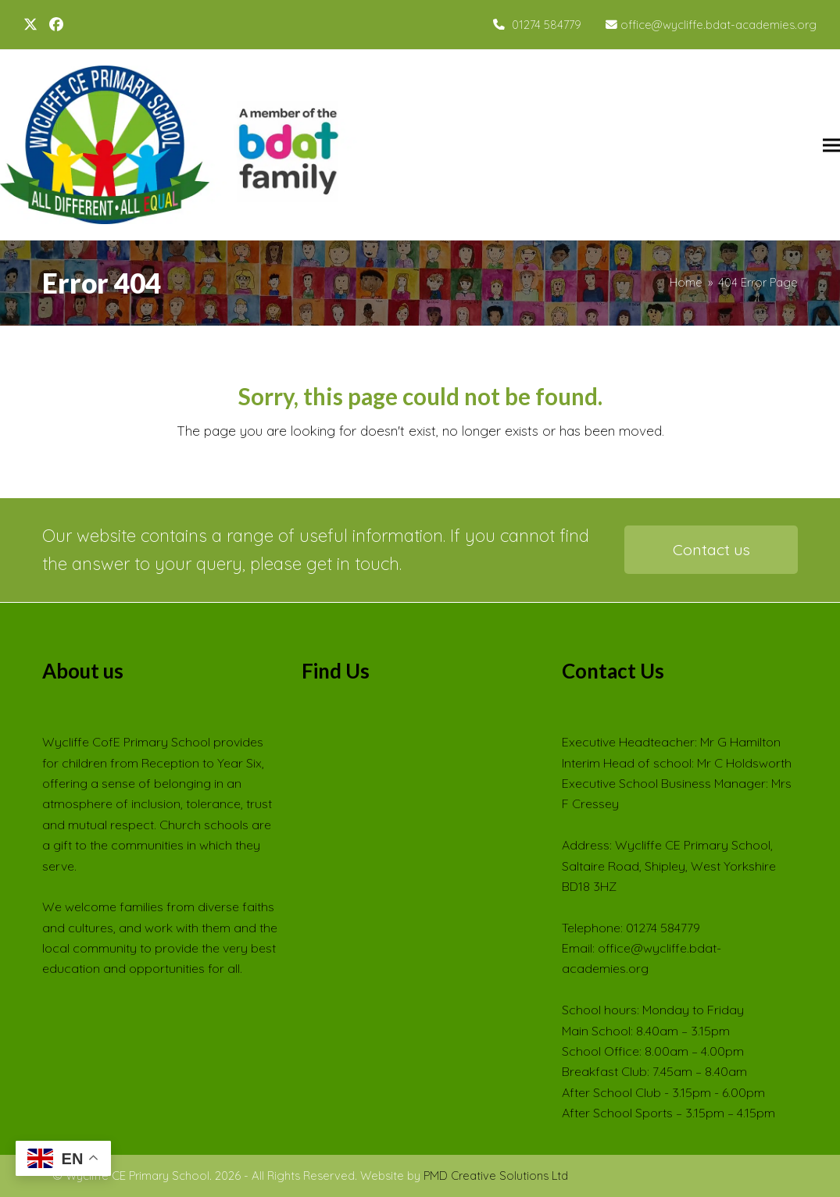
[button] (831, 144)
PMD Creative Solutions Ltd (496, 1175)
